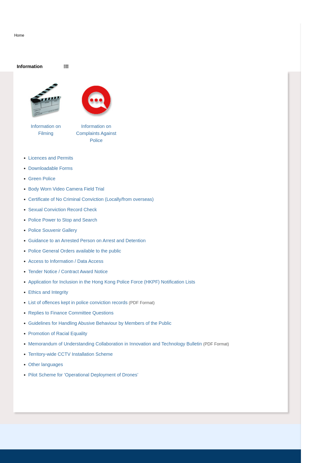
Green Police (42, 178)
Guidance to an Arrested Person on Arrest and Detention (87, 240)
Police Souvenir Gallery (52, 230)
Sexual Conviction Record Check (62, 209)
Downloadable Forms (50, 168)
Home (19, 35)
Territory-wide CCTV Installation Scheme (70, 354)
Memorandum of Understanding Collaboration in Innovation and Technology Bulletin (115, 343)
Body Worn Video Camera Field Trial (66, 188)
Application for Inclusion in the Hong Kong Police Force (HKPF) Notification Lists (111, 281)
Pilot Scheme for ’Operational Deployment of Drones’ (83, 374)
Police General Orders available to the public (74, 250)
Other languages (45, 364)
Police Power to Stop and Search (62, 219)
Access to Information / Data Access (65, 261)
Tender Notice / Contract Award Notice (68, 271)
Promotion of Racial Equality (57, 333)
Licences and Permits (50, 158)
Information (42, 66)
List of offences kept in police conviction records (78, 302)
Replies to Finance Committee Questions (71, 312)
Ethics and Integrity (48, 292)
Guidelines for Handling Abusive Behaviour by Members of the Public (99, 323)
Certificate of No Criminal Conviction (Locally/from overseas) (91, 199)
